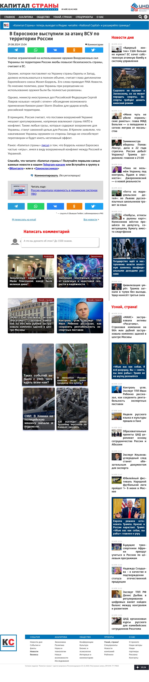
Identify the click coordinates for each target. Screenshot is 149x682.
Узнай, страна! (62, 17)
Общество (43, 17)
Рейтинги (108, 654)
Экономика (96, 256)
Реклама (133, 654)
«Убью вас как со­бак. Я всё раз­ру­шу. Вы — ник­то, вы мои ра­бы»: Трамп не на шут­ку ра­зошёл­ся (129, 371)
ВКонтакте (16, 168)
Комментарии (95, 44)
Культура (48, 256)
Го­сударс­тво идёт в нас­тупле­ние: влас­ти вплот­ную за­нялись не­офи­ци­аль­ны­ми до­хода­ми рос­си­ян (129, 267)
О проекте (134, 642)
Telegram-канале (54, 164)
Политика (59, 645)
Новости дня (123, 37)
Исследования (62, 660)
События (35, 637)
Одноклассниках (46, 168)
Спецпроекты (84, 17)
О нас (100, 17)
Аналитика (26, 17)
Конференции (86, 642)
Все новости (90, 219)
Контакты (133, 657)
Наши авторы (135, 645)
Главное (9, 17)
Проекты (109, 637)
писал (45, 145)
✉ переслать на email (24, 219)
